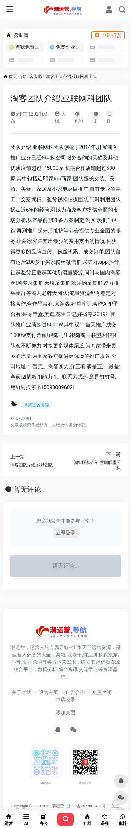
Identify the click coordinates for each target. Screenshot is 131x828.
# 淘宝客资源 (37, 404)
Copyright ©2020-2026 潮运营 (37, 806)
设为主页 (48, 692)
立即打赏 (108, 35)
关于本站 (21, 692)
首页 (13, 76)
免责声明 (102, 692)
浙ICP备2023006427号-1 (88, 806)
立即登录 (65, 532)
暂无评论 (27, 489)
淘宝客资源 (31, 76)
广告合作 (75, 692)
